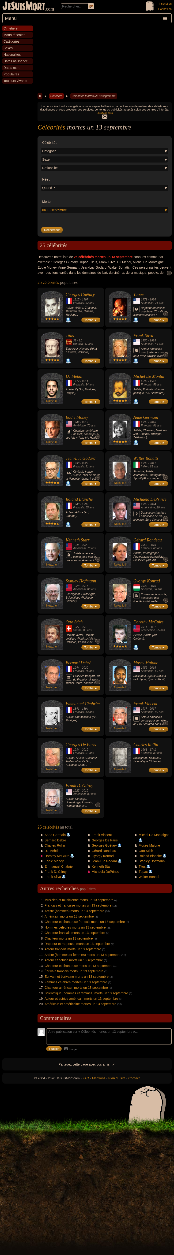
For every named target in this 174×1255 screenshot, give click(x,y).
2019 (85, 422)
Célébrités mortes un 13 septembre (93, 96)
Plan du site (116, 1078)
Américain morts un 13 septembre (69, 916)
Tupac (138, 294)
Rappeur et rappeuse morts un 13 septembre (77, 944)
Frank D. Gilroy (79, 785)
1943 (76, 504)
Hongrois (146, 589)
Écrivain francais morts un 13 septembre (74, 971)
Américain (147, 302)
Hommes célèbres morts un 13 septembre (75, 927)
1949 (76, 422)
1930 (76, 463)
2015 (85, 586)
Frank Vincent (145, 703)
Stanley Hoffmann (81, 581)
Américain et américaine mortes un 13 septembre (80, 1004)
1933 (144, 586)
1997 (85, 299)
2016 (153, 422)
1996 (153, 299)
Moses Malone (145, 662)
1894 (85, 708)
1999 (85, 504)
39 (74, 340)
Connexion (165, 9)
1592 (153, 381)
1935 (144, 422)
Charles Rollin (145, 744)
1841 (76, 708)
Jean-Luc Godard (80, 458)
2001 (153, 627)
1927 (76, 627)
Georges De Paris (81, 744)
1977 (76, 381)
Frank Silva (143, 335)
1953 (144, 545)
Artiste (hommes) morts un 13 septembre (74, 911)
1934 (76, 749)
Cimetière (56, 96)
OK (104, 116)
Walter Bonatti (145, 458)
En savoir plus (104, 112)
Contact (134, 1078)
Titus (70, 335)
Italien (144, 466)
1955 (144, 667)
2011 (85, 381)
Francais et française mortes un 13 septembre (78, 905)
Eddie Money (77, 417)
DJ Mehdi (74, 376)
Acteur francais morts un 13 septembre (73, 949)
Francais (78, 302)
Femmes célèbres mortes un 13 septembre (76, 982)
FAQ (86, 1078)
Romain (78, 343)
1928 (76, 586)
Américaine (148, 507)
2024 (153, 504)
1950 (144, 340)
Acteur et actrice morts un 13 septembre (74, 960)
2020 (85, 667)
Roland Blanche (79, 499)
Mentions (98, 1078)
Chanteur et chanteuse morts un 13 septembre (79, 966)
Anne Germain (145, 417)
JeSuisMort (23, 6)
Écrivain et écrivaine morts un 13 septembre (77, 976)
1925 (76, 790)
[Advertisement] (105, 58)
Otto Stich (74, 622)
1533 (144, 381)
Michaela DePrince (149, 499)
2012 (85, 627)
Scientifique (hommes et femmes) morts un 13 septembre (86, 993)
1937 (144, 708)
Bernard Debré (78, 662)
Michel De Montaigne (151, 376)
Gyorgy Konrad (146, 581)
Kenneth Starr (78, 540)
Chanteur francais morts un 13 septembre (75, 933)
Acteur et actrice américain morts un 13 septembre (81, 998)
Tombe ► (91, 320)
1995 (153, 340)
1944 (76, 667)
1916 (144, 627)
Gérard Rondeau (147, 540)
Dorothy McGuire (148, 622)
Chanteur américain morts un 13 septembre (76, 987)
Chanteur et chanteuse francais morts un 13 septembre (85, 922)
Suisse (77, 630)
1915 (76, 299)
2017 (153, 708)
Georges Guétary (80, 294)
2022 (85, 463)
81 (80, 340)
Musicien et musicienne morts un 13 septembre (79, 900)
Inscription (165, 3)
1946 (76, 545)
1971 (144, 299)
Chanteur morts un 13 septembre (69, 938)
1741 (153, 749)
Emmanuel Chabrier (83, 703)
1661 (144, 749)
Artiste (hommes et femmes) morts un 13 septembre (83, 955)
